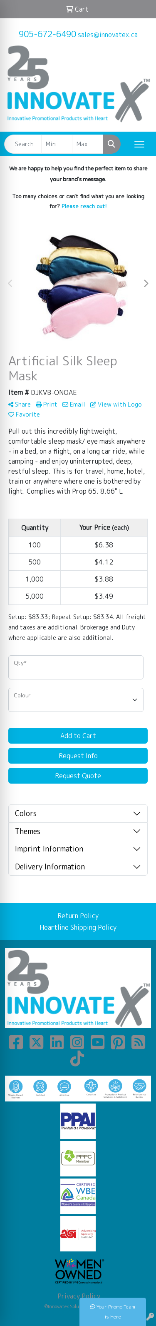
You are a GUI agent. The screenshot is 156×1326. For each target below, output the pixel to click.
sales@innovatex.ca (108, 34)
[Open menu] (139, 144)
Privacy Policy (78, 1296)
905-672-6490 (47, 34)
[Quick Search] (23, 144)
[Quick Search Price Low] (56, 144)
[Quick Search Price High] (87, 144)
